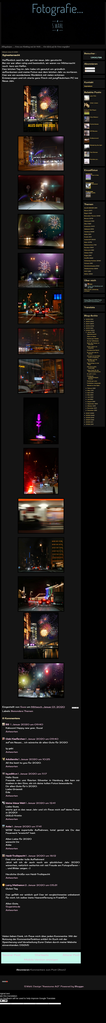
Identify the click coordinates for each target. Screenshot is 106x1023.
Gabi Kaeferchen (15, 739)
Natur (86, 242)
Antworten (12, 731)
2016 (88, 321)
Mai (88, 395)
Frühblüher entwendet (94, 383)
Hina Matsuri (94, 117)
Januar (89, 332)
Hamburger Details (93, 338)
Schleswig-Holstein (90, 260)
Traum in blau (95, 175)
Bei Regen (93, 110)
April (89, 392)
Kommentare (89, 71)
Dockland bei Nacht (93, 350)
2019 (88, 328)
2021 (88, 413)
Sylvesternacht (91, 334)
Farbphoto (89, 174)
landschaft (87, 239)
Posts (87, 68)
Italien (86, 234)
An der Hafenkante (93, 341)
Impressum (88, 86)
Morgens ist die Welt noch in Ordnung (93, 356)
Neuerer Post (11, 955)
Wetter (86, 274)
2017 (88, 323)
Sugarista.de (13, 906)
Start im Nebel (91, 336)
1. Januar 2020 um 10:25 (34, 759)
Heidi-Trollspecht (15, 855)
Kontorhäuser (94, 124)
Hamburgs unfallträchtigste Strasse (92, 377)
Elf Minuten (93, 131)
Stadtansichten (89, 268)
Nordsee (86, 247)
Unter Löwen (94, 103)
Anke (8, 826)
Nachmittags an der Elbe (93, 363)
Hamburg (87, 231)
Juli (88, 399)
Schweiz (86, 263)
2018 (88, 326)
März (89, 390)
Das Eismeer (94, 152)
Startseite (42, 955)
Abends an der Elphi (93, 385)
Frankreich (87, 226)
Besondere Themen (22, 711)
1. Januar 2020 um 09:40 (26, 724)
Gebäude (87, 229)
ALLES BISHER (89, 208)
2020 (88, 330)
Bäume (86, 210)
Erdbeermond (94, 138)
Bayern (86, 213)
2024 (88, 419)
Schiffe (86, 258)
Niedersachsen (88, 245)
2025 (88, 422)
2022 (88, 415)
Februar (90, 388)
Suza (90, 284)
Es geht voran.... (92, 374)
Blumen (86, 218)
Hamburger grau (92, 381)
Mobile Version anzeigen (41, 959)
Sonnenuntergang (89, 266)
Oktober (90, 406)
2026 (88, 424)
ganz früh (93, 96)
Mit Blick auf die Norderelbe (92, 360)
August (89, 401)
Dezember (90, 410)
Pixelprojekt (89, 191)
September (91, 403)
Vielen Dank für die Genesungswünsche (94, 371)
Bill (8, 724)
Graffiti (93, 192)
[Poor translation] (5, 1001)
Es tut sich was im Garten (92, 353)
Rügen (86, 255)
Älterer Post (71, 955)
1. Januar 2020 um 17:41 (27, 826)
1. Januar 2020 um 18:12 (41, 855)
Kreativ (86, 237)
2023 (88, 417)
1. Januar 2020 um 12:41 (40, 803)
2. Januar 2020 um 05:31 (41, 885)
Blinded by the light (96, 145)
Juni (88, 397)
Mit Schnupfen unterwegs (91, 367)
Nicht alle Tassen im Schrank (93, 343)
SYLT (85, 271)
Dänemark (87, 221)
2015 (88, 319)
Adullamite (12, 759)
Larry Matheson (15, 885)
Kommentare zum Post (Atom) (48, 969)
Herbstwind (94, 184)
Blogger (79, 986)
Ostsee (86, 252)
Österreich (87, 250)
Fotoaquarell (90, 182)
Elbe (85, 223)
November (90, 408)
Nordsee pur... (94, 159)
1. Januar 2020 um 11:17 (32, 773)
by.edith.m (11, 773)
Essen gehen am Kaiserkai (92, 347)
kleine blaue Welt (15, 803)
